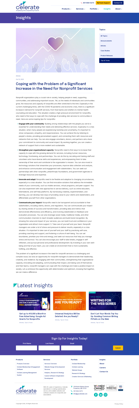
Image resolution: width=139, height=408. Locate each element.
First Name (27, 343)
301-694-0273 (87, 3)
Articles (103, 46)
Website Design (77, 370)
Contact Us (118, 3)
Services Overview (50, 363)
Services (79, 9)
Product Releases (107, 55)
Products (66, 9)
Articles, (22, 322)
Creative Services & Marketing (81, 376)
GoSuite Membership (78, 363)
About (117, 9)
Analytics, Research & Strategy (54, 372)
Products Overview (23, 363)
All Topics (104, 36)
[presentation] (98, 346)
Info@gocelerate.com (80, 394)
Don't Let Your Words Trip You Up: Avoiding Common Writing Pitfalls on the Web (104, 316)
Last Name (50, 343)
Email (72, 343)
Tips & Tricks (105, 60)
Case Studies (105, 50)
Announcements (106, 41)
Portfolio (93, 9)
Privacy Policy (119, 404)
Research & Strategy (78, 373)
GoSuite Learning (77, 367)
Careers (103, 368)
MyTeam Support (103, 3)
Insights (107, 9)
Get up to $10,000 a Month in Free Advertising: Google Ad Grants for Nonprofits (32, 316)
